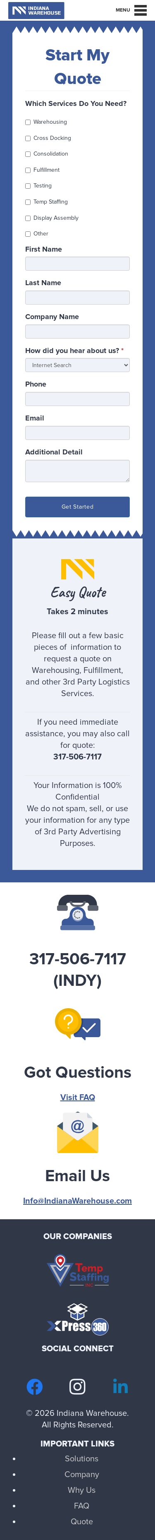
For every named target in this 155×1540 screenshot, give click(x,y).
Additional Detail (54, 451)
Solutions (81, 1459)
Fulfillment (42, 169)
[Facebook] (34, 1387)
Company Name (52, 316)
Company (81, 1475)
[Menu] (131, 10)
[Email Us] (77, 1134)
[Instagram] (77, 1387)
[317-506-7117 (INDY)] (77, 917)
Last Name (43, 282)
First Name (43, 249)
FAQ (81, 1506)
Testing (38, 185)
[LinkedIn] (120, 1387)
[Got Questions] (77, 1031)
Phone (35, 384)
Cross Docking (48, 138)
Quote (82, 1522)
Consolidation (46, 153)
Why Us (81, 1490)
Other (36, 233)
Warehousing (46, 121)
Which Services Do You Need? (75, 103)
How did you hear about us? (74, 350)
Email (34, 418)
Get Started (78, 506)
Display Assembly (52, 217)
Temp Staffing (46, 201)
